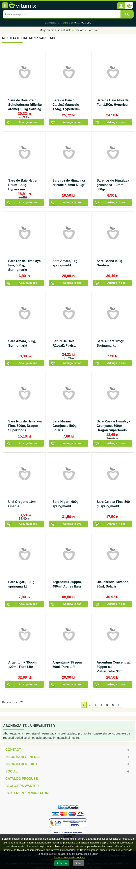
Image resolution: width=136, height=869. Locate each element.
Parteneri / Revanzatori (27, 793)
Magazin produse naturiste (55, 30)
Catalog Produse (21, 778)
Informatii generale (24, 757)
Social (11, 771)
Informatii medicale (23, 764)
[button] (121, 5)
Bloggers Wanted (22, 786)
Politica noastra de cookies (69, 857)
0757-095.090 (82, 22)
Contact (13, 749)
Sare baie (93, 30)
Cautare (79, 30)
